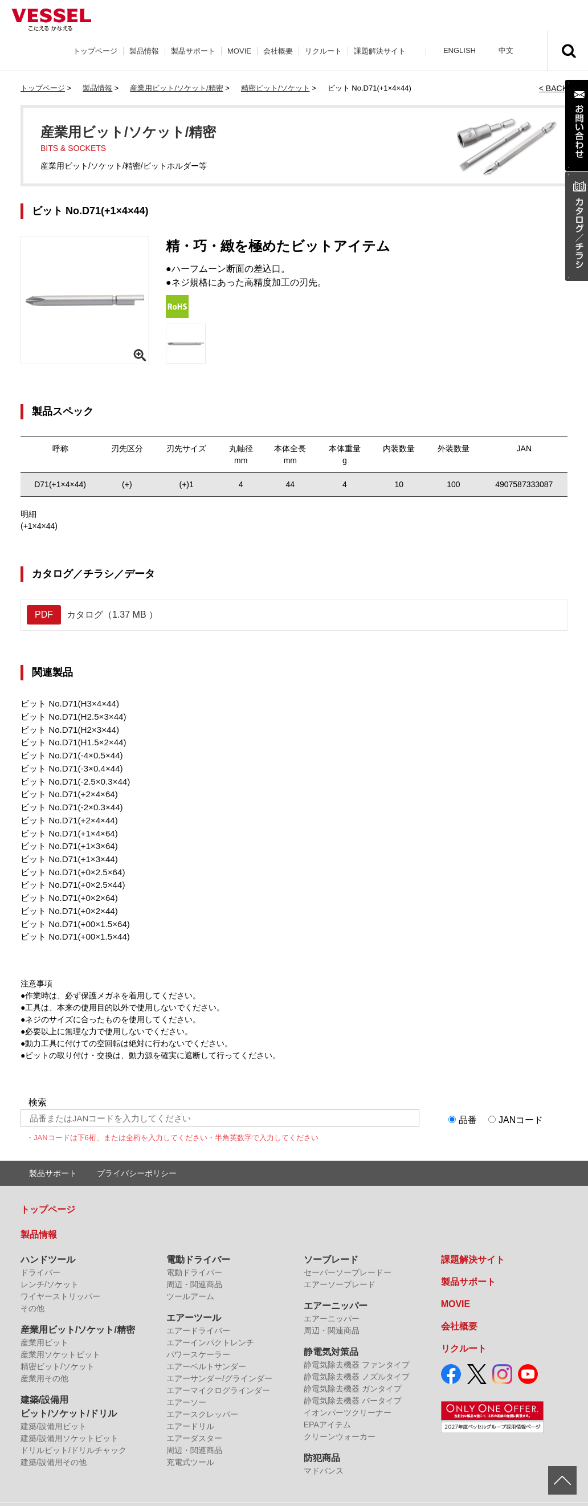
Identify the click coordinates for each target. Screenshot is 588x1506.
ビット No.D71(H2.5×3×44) (70, 715)
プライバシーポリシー (137, 1154)
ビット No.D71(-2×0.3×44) (68, 798)
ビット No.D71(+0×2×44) (66, 894)
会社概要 (278, 51)
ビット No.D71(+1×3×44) (66, 846)
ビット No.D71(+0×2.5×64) (69, 858)
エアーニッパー (336, 1287)
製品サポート (193, 51)
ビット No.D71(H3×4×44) (66, 703)
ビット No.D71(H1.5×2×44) (70, 739)
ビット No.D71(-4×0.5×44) (68, 751)
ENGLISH (459, 50)
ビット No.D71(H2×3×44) (66, 727)
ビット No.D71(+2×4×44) (66, 810)
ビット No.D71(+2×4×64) (66, 786)
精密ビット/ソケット (275, 88)
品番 (468, 1101)
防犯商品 (322, 1439)
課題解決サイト (380, 51)
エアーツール (193, 1299)
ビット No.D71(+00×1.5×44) (71, 918)
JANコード (521, 1101)
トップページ (95, 51)
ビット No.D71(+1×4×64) (66, 822)
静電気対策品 (331, 1333)
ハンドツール (48, 1241)
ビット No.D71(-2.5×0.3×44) (71, 774)
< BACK (553, 88)
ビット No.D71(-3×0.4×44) (68, 763)
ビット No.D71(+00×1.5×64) (71, 906)
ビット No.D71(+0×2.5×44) (69, 870)
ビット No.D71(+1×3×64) (66, 834)
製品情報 (144, 51)
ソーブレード (331, 1241)
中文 (506, 50)
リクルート (323, 51)
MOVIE (239, 51)
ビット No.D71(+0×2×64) (66, 882)
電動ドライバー (198, 1241)
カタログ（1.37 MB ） (92, 615)
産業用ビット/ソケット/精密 (176, 88)
